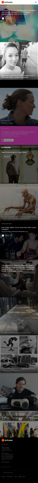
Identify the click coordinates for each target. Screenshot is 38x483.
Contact (3, 476)
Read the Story (8, 18)
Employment (10, 476)
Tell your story (8, 142)
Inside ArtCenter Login (8, 472)
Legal (15, 476)
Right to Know (22, 476)
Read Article (7, 158)
